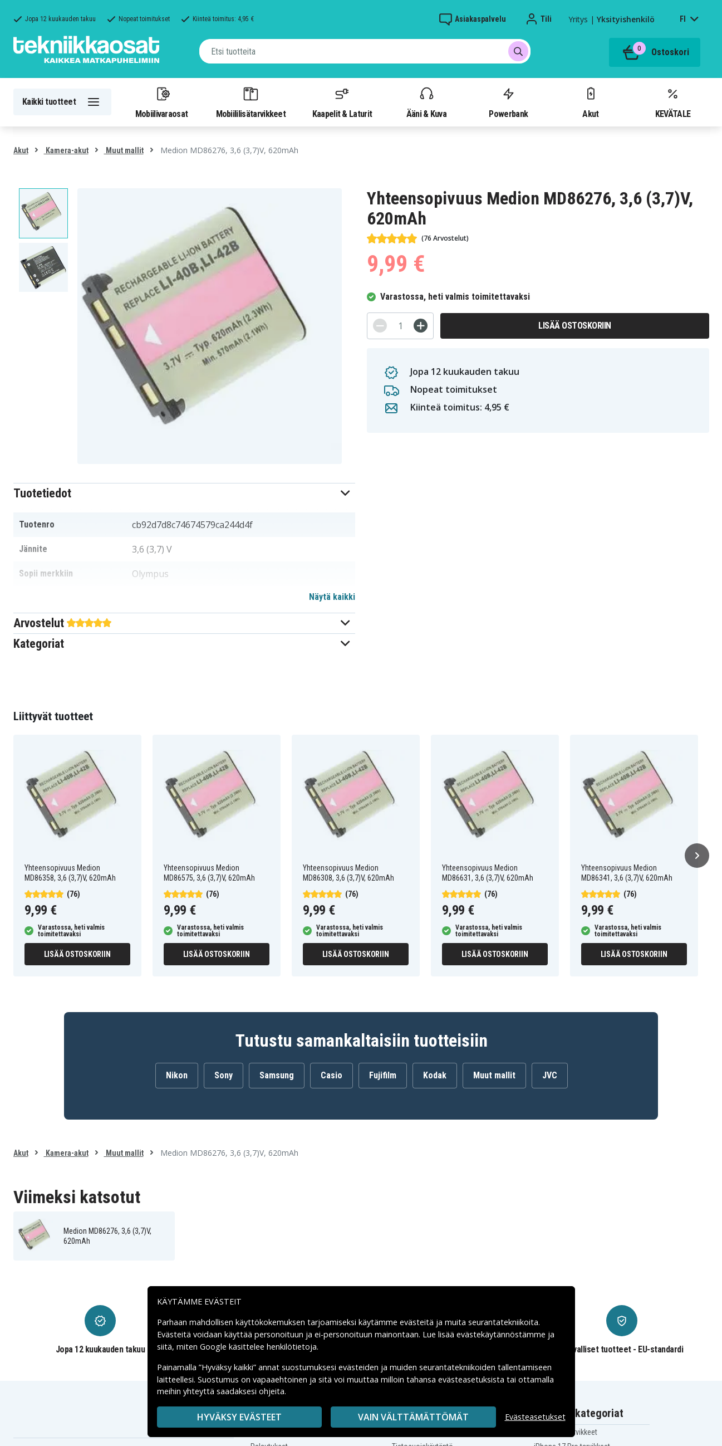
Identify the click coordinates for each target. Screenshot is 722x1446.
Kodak (434, 1075)
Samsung (276, 1075)
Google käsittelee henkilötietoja (258, 1346)
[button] (184, 493)
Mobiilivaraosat (161, 102)
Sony (223, 1075)
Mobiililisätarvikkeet (251, 102)
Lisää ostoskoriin (574, 325)
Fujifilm (382, 1075)
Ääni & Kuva (426, 102)
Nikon (177, 1075)
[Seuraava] (697, 855)
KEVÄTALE (672, 102)
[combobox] (365, 51)
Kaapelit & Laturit (342, 102)
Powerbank (508, 102)
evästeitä (418, 1322)
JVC (549, 1075)
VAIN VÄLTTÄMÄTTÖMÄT (413, 1417)
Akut (590, 102)
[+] (421, 326)
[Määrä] (400, 325)
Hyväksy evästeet (239, 1417)
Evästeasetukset (535, 1416)
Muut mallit (124, 150)
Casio (331, 1075)
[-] (380, 326)
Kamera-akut (66, 150)
